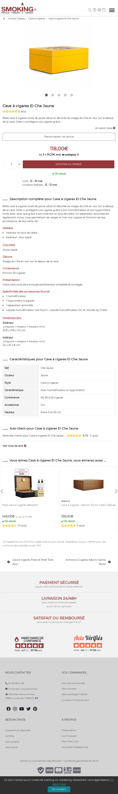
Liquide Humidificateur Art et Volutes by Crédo (78, 310)
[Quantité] (12, 164)
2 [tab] (52, 95)
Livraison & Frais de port (75, 700)
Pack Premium (70, 741)
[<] (2, 491)
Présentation (69, 730)
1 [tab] (46, 95)
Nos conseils (12, 741)
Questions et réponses (17, 730)
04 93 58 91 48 (14, 683)
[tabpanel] (59, 56)
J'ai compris (59, 789)
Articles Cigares (17, 18)
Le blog (9, 735)
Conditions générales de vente (81, 760)
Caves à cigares (37, 18)
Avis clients (11, 747)
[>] (116, 491)
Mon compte (69, 688)
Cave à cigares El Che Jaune (63, 18)
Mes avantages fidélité (74, 694)
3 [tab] (59, 95)
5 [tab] (71, 95)
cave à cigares (18, 206)
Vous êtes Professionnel (75, 747)
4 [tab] (65, 95)
